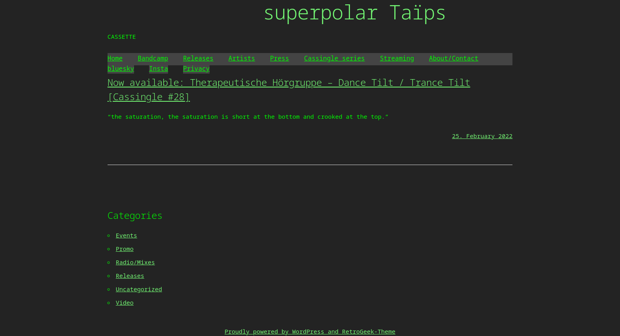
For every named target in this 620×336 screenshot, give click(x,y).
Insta (158, 68)
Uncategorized (139, 289)
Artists (242, 58)
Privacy (196, 68)
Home (115, 58)
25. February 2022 (482, 136)
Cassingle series (334, 58)
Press (279, 58)
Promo (125, 248)
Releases (198, 58)
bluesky (121, 68)
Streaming (397, 58)
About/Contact (453, 58)
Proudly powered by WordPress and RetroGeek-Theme (310, 331)
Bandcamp (153, 58)
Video (125, 302)
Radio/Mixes (135, 262)
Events (126, 235)
